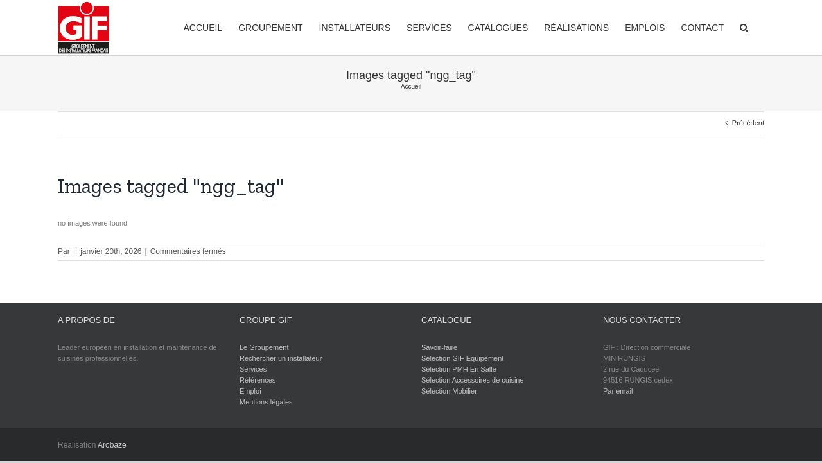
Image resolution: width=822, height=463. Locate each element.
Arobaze (112, 444)
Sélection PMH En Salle (458, 369)
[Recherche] (760, 26)
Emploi (250, 391)
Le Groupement (264, 347)
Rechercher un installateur (281, 358)
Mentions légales (266, 402)
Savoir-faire (439, 347)
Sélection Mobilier (449, 391)
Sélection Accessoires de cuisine (472, 380)
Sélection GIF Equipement (462, 358)
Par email (618, 391)
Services (253, 369)
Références (257, 380)
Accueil (411, 86)
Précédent (748, 123)
